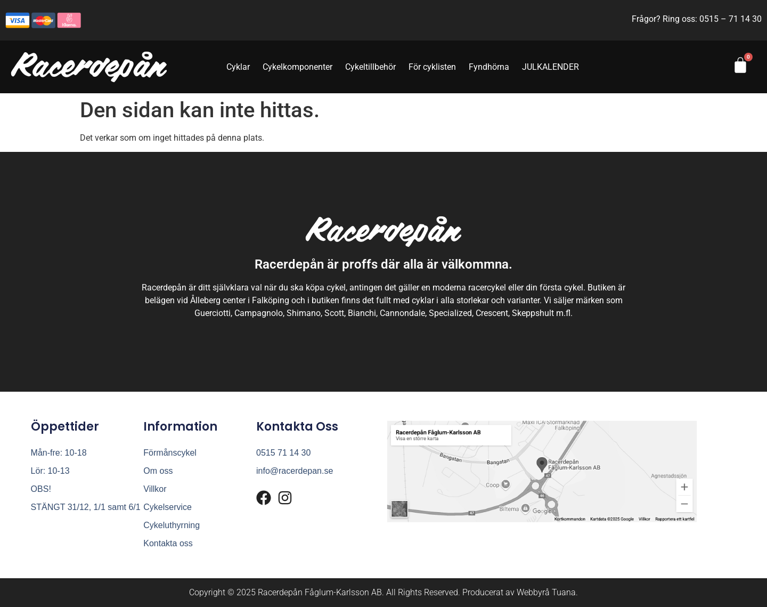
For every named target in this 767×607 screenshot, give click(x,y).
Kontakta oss (168, 543)
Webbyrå (533, 592)
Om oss (158, 470)
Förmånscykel (170, 452)
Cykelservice (167, 507)
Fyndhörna (489, 67)
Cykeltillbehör (370, 67)
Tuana (564, 592)
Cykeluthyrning (171, 525)
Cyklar (238, 67)
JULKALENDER (550, 67)
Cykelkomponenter (297, 67)
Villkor (154, 488)
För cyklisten (432, 67)
